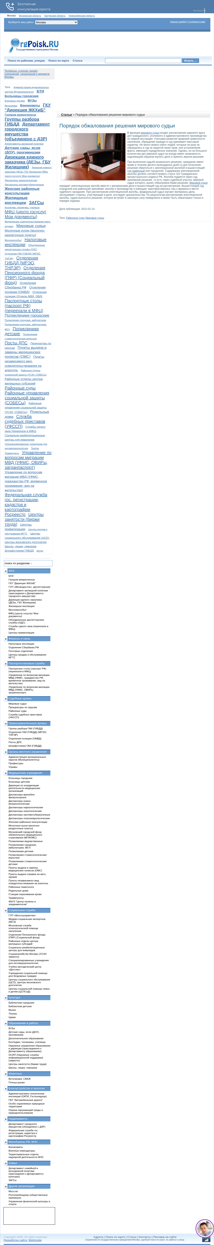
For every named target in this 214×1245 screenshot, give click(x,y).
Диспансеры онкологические (25, 811)
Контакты (145, 1237)
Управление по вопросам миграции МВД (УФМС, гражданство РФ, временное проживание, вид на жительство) (26, 481)
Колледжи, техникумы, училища (22, 207)
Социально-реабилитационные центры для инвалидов (27, 949)
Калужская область (54, 15)
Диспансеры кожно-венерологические (20, 802)
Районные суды (75, 217)
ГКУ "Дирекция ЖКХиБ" (28, 107)
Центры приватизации (21, 632)
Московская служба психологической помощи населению (23, 928)
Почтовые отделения (21, 651)
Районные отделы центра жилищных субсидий (23, 942)
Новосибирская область (82, 15)
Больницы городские (22, 96)
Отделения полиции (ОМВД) (25, 738)
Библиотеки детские (20, 1006)
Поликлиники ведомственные (26, 841)
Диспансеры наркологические (21, 180)
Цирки (12, 1017)
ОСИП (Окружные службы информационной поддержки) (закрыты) (26, 1057)
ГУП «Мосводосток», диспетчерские (29, 586)
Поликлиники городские (27, 315)
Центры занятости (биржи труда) (24, 519)
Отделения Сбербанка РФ (24, 647)
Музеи (12, 1009)
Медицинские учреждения (25, 772)
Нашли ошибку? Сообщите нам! (187, 21)
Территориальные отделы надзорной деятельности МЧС (26, 1155)
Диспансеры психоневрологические (29, 818)
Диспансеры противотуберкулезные (24, 184)
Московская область (30, 15)
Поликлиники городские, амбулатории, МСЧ (23, 846)
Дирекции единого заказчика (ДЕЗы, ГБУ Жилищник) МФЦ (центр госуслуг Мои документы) (28, 171)
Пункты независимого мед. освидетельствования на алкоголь (28, 882)
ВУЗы (32, 100)
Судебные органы (20, 698)
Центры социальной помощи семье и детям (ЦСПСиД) (29, 990)
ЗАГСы (36, 202)
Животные (15, 1073)
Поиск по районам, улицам (26, 60)
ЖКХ (12, 570)
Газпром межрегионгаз (20, 114)
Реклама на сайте (164, 1237)
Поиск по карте (58, 60)
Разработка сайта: (16, 1240)
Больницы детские (15, 100)
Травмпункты (12, 453)
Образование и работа (23, 1023)
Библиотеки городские (21, 1002)
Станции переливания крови (25, 894)
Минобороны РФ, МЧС (23, 1141)
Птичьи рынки (17, 1082)
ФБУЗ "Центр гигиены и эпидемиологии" (22, 903)
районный (139, 170)
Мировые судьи (94, 217)
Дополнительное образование (26, 1038)
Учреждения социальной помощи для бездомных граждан (28, 974)
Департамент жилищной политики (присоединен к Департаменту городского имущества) (28, 593)
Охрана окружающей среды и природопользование (26, 1111)
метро (40, 550)
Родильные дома (18, 890)
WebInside (35, 1240)
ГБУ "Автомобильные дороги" (26, 1099)
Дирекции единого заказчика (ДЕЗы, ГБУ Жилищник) (28, 162)
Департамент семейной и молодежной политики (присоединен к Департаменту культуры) (26, 1172)
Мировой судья (198, 182)
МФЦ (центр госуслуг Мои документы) (25, 214)
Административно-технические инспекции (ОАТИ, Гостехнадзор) (28, 1095)
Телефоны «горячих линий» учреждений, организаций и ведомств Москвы (27, 74)
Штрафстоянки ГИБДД (19, 550)
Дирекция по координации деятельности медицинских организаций (24, 788)
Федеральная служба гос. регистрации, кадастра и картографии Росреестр (26, 504)
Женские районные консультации (28, 821)
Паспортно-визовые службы (27, 663)
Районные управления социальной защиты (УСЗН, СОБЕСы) (26, 408)
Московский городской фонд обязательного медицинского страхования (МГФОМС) (25, 834)
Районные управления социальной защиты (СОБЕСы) (27, 398)
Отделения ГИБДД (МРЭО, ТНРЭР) (21, 263)
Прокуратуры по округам (23, 707)
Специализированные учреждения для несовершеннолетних (29, 961)
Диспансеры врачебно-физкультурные (22, 796)
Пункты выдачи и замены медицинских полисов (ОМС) (26, 352)
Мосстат (13, 1191)
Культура (14, 997)
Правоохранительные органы (27, 723)
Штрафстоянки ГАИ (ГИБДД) (25, 745)
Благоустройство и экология (27, 1088)
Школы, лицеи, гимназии (20, 546)
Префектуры (16, 763)
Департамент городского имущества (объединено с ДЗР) (27, 131)
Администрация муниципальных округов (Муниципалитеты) (27, 758)
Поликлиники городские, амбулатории (25, 320)
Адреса (98, 1237)
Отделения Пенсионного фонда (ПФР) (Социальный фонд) (25, 275)
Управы (13, 766)
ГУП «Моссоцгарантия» (22, 915)
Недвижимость (18, 1118)
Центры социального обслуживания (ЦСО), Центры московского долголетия (27, 538)
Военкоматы (30, 105)
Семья (13, 1163)
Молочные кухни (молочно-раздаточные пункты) (24, 827)
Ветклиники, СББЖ (20, 1078)
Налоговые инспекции (21, 643)
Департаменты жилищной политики (24, 143)
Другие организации (21, 1186)
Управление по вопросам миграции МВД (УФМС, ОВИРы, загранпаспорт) (28, 460)
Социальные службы (22, 910)
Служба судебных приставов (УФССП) (25, 421)
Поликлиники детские (21, 851)
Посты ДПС (16, 342)
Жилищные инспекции (21, 606)
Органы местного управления (28, 751)
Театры (35, 448)
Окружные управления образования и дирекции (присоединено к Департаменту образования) (29, 1048)
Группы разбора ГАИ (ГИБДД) (26, 728)
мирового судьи (150, 132)
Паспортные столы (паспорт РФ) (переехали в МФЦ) (24, 305)
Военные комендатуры (22, 1150)
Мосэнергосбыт (13, 240)
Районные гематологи (21, 886)
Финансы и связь (19, 638)
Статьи (77, 60)
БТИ (40, 91)
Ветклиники (11, 105)
